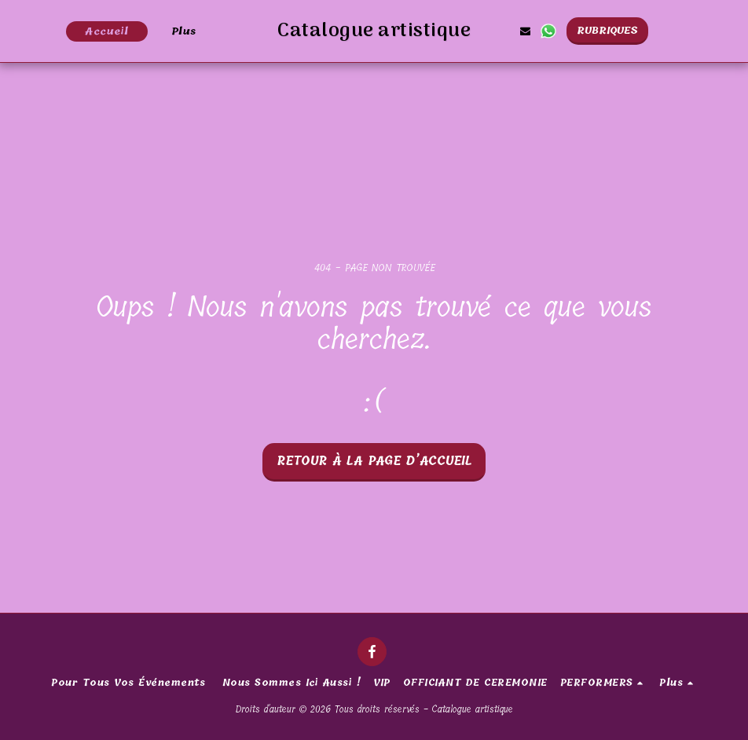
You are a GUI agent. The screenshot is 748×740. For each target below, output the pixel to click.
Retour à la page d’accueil (374, 461)
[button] (567, 31)
